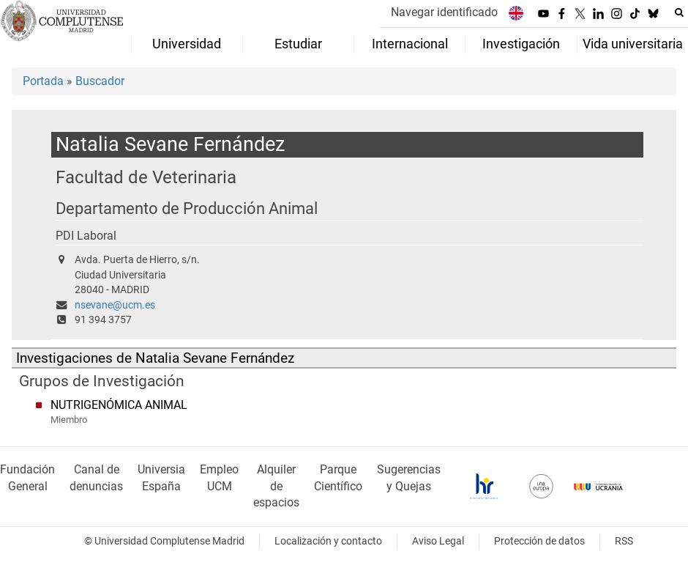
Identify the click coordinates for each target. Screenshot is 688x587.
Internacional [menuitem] (410, 44)
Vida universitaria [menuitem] (633, 44)
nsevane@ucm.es (115, 305)
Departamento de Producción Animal (187, 208)
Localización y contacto (328, 541)
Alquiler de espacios (276, 486)
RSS (624, 541)
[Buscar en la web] (679, 12)
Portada (43, 81)
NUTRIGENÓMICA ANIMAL (119, 405)
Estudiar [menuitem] (298, 44)
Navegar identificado (444, 12)
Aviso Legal (438, 541)
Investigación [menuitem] (521, 44)
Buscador (99, 81)
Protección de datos (539, 541)
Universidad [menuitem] (186, 44)
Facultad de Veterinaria (146, 177)
